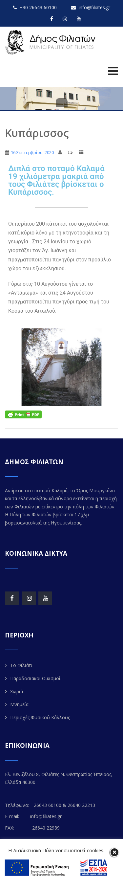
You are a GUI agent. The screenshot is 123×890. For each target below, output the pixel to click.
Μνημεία (19, 704)
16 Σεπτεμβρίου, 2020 (32, 152)
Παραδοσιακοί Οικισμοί (35, 678)
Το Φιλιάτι (21, 665)
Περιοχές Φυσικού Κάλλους (40, 717)
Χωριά (16, 691)
